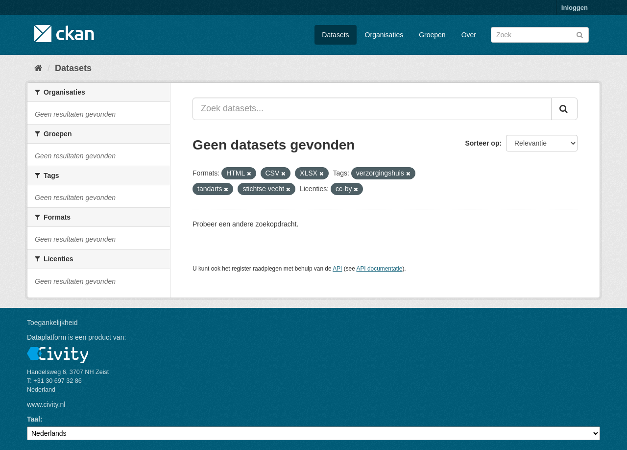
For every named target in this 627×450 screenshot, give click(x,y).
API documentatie (380, 268)
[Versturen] (580, 34)
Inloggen (574, 7)
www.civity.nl (46, 404)
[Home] (38, 68)
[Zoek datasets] (540, 35)
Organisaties (384, 35)
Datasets (335, 35)
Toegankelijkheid (52, 322)
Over (468, 35)
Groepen (432, 35)
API (337, 268)
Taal (33, 419)
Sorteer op (482, 143)
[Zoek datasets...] (372, 109)
